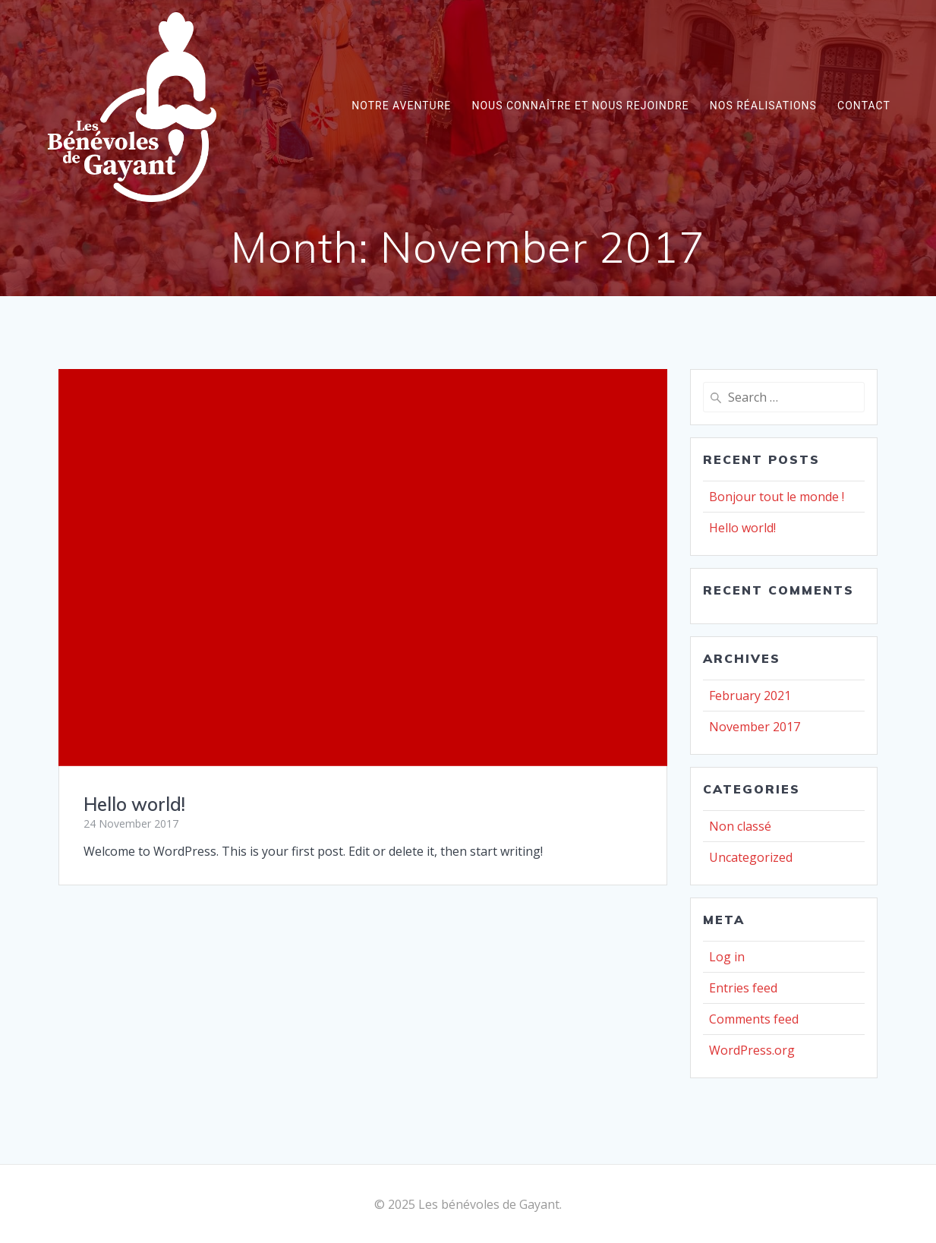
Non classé (740, 826)
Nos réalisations (763, 105)
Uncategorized (751, 857)
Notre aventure (401, 105)
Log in (727, 956)
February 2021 (750, 695)
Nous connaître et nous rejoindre (580, 105)
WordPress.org (752, 1050)
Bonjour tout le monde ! (776, 496)
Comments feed (754, 1019)
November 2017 (754, 726)
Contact (863, 105)
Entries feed (743, 988)
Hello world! (134, 804)
